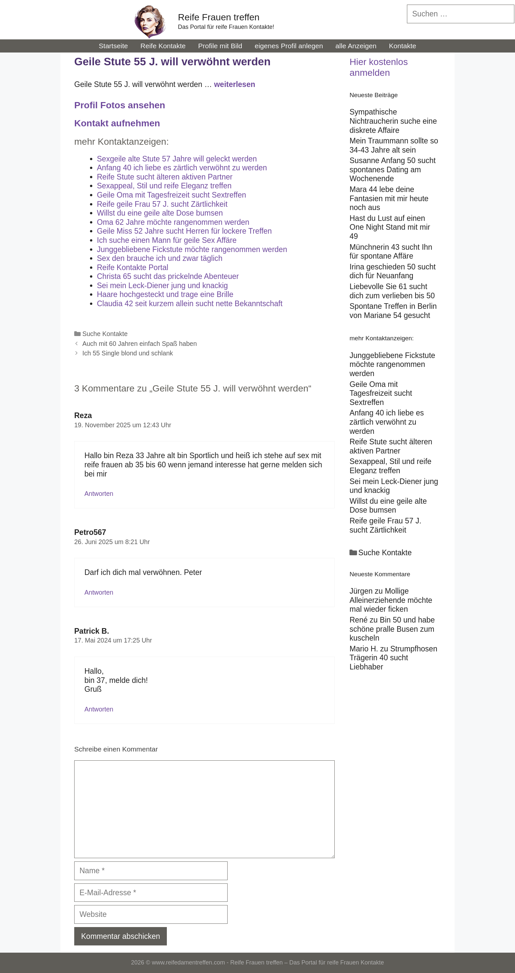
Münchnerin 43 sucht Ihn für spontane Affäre (390, 252)
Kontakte (402, 46)
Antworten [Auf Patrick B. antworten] (98, 709)
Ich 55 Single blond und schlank (127, 353)
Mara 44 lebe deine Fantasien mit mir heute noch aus (388, 198)
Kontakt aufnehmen (117, 123)
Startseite (113, 46)
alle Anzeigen (355, 46)
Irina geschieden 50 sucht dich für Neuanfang (392, 271)
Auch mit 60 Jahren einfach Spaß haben (139, 343)
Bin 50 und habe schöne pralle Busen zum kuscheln (392, 629)
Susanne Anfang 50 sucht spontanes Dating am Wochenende (392, 169)
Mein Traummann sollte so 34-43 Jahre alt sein (393, 145)
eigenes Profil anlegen (289, 46)
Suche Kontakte (105, 333)
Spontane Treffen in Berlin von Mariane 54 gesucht (393, 311)
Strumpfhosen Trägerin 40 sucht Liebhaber (393, 658)
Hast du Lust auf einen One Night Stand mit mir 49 (389, 227)
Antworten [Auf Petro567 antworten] (98, 592)
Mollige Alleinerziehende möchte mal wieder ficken (390, 600)
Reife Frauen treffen (219, 17)
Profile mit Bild (220, 46)
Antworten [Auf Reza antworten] (98, 493)
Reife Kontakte (163, 46)
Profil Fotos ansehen (119, 105)
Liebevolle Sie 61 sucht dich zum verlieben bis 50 (392, 291)
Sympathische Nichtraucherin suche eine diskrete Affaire (393, 121)
